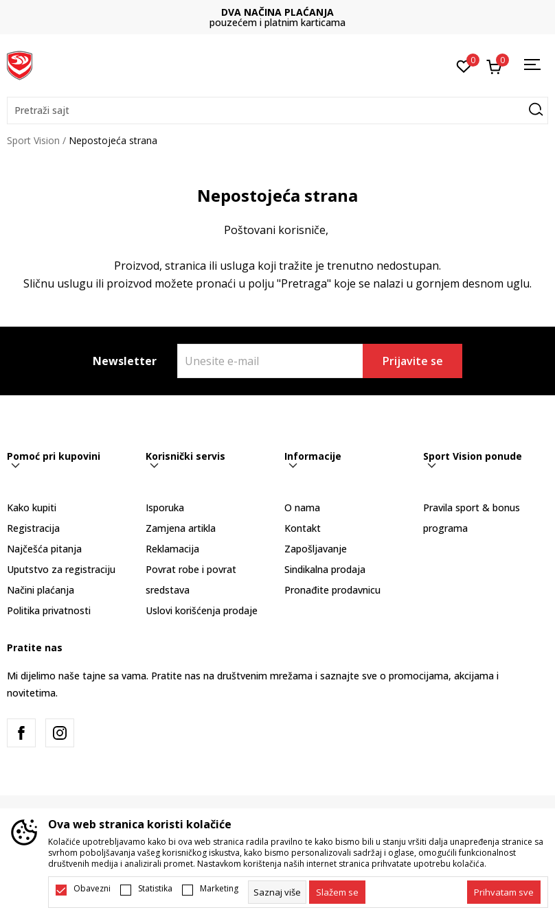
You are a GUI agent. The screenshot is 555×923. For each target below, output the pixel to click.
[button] (277, 110)
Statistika (155, 889)
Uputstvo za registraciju (61, 569)
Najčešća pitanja (44, 548)
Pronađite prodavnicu (332, 589)
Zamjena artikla (181, 528)
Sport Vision (33, 140)
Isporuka (165, 507)
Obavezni (92, 889)
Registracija (33, 528)
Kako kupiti (31, 507)
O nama (302, 507)
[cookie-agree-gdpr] (337, 892)
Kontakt (302, 528)
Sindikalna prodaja (324, 569)
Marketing (219, 889)
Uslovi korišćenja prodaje (202, 610)
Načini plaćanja (40, 589)
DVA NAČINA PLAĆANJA (277, 12)
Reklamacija (172, 548)
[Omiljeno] (464, 65)
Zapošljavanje (315, 548)
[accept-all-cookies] (504, 892)
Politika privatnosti (49, 610)
